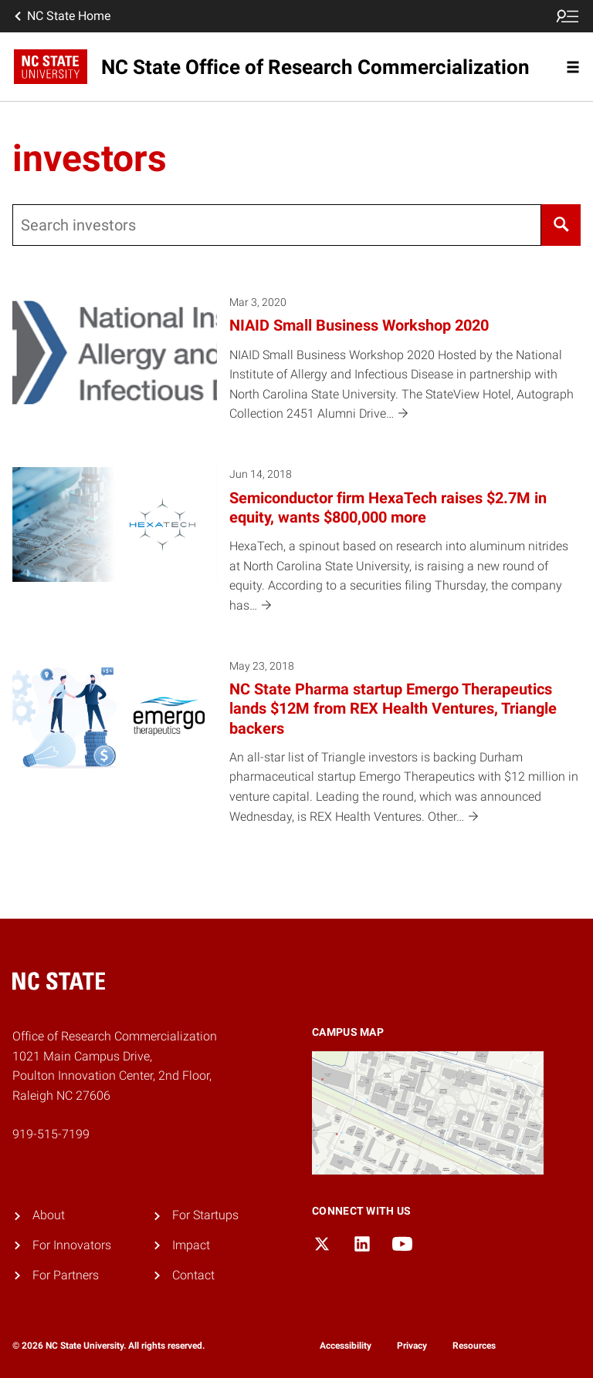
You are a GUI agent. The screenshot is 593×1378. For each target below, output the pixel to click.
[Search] (561, 225)
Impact (191, 1245)
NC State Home (61, 16)
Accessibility (345, 1345)
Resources (474, 1345)
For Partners (65, 1275)
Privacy (412, 1345)
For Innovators (71, 1245)
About (48, 1215)
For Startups (205, 1215)
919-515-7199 (51, 1134)
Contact (193, 1275)
